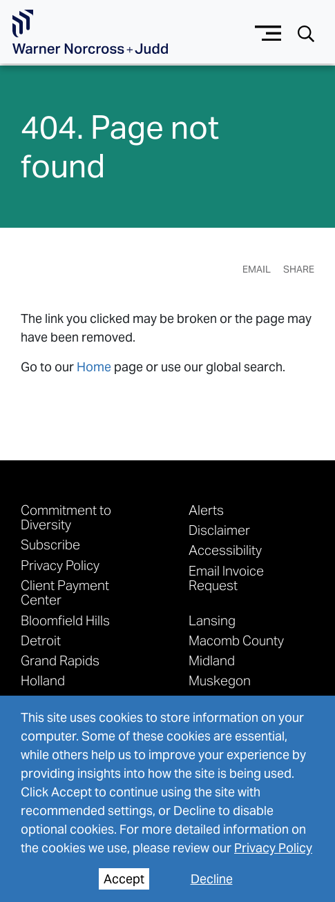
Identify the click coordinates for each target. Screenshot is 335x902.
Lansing (212, 620)
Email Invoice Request (226, 578)
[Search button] (306, 32)
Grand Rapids (60, 660)
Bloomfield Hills (65, 620)
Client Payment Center (65, 592)
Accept (124, 879)
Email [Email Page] (256, 269)
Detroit (41, 640)
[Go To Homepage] (90, 32)
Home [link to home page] (94, 367)
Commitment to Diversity (66, 517)
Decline (212, 879)
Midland (212, 660)
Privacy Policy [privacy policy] (273, 848)
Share (298, 269)
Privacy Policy (60, 565)
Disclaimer (219, 530)
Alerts (206, 510)
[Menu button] (268, 31)
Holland (43, 680)
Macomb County (236, 640)
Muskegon (220, 680)
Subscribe (50, 544)
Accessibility (225, 550)
